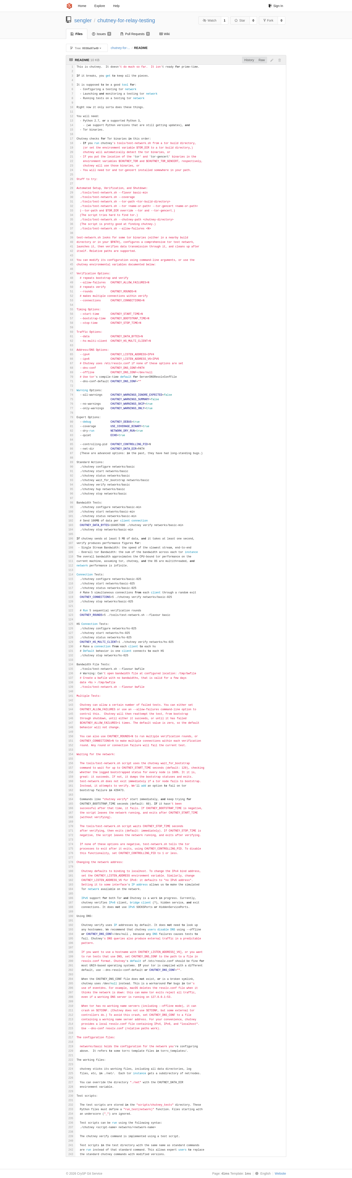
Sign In (275, 6)
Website (280, 1173)
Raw (262, 60)
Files (77, 34)
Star (239, 20)
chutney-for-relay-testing (126, 20)
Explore (99, 6)
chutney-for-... (120, 47)
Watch (209, 20)
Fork (268, 20)
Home (82, 6)
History (249, 60)
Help (116, 6)
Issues (101, 34)
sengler (83, 20)
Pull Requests (135, 34)
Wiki (164, 34)
